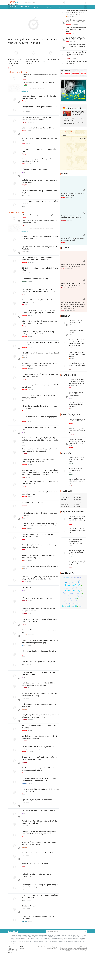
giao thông (66, 936)
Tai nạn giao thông (24, 941)
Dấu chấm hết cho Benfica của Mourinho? (37, 853)
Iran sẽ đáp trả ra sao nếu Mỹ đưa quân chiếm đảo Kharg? (77, 552)
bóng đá (55, 939)
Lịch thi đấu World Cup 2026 (54, 935)
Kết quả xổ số (64, 504)
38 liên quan (28, 163)
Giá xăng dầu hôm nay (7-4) (32, 502)
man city (54, 943)
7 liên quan (30, 464)
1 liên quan (28, 111)
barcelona (82, 936)
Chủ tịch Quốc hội (72, 585)
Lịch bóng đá (77, 506)
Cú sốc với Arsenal (29, 906)
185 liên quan (29, 154)
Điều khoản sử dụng (12, 949)
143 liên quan (29, 206)
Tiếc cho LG (26, 587)
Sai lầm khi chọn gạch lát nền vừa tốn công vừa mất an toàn (77, 430)
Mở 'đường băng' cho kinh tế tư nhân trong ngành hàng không (76, 404)
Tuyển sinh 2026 (14, 938)
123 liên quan (17, 46)
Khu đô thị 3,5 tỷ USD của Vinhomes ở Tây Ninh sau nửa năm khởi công (76, 394)
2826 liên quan (29, 143)
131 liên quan (30, 719)
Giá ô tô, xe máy (65, 506)
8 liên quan (29, 421)
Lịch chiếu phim (77, 499)
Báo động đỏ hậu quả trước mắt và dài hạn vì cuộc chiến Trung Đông (76, 541)
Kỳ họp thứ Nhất (72, 582)
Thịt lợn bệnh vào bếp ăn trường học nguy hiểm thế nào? (76, 459)
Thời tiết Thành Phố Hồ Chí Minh (70, 941)
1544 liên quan (30, 486)
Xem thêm (83, 138)
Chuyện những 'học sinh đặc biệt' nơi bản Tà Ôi (38, 82)
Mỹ (42, 943)
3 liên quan (30, 453)
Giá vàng (63, 499)
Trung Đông (65, 577)
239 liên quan (29, 539)
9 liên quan (30, 336)
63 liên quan (29, 379)
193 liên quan (29, 444)
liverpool (13, 935)
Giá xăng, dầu (77, 495)
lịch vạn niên (48, 941)
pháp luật (24, 935)
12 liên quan (30, 272)
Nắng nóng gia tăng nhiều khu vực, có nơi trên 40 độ (32, 61)
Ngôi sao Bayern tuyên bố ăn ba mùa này (37, 800)
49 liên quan (30, 389)
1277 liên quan (31, 634)
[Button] (63, 3)
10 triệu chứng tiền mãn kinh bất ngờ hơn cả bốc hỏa (76, 470)
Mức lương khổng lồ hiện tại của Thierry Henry (39, 662)
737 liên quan (29, 326)
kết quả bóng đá (43, 939)
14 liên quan (30, 921)
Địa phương (68, 132)
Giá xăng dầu (74, 939)
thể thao (50, 939)
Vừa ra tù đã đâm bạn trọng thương (35, 278)
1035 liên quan (31, 600)
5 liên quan (30, 783)
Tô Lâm (68, 603)
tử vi (80, 935)
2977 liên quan (29, 866)
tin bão (49, 943)
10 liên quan (29, 100)
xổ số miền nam (16, 939)
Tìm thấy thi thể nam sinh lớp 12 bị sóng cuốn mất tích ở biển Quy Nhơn (76, 29)
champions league (43, 935)
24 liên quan (30, 315)
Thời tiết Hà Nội (24, 943)
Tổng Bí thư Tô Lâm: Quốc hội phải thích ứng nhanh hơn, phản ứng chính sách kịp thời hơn (76, 12)
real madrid (59, 943)
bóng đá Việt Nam (16, 943)
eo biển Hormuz (76, 577)
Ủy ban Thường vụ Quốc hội (72, 593)
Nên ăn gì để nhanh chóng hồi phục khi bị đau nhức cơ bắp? (77, 481)
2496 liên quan (69, 197)
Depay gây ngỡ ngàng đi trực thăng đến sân (38, 810)
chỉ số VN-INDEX (71, 935)
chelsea (61, 941)
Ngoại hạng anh (59, 936)
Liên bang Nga (33, 941)
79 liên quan (30, 368)
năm (66, 580)
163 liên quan (28, 581)
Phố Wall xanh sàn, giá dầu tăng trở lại (36, 863)
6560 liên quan (31, 505)
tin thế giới (81, 939)
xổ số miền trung (22, 938)
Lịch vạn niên (77, 504)
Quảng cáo (10, 952)
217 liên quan (31, 122)
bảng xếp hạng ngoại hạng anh (65, 938)
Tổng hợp (22, 948)
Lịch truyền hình (77, 497)
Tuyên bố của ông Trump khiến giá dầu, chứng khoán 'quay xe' (77, 365)
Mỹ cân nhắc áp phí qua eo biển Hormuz (37, 598)
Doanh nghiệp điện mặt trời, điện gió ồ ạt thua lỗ (40, 566)
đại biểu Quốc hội (69, 606)
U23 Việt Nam (35, 935)
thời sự (29, 935)
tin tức (45, 943)
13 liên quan (28, 908)
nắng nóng (79, 596)
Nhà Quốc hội (72, 598)
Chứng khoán (64, 501)
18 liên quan (28, 195)
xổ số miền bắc (40, 941)
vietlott (22, 936)
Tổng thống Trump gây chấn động (34, 169)
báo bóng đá (18, 935)
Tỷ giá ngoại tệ (65, 497)
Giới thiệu (10, 948)
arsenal (65, 943)
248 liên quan (75, 16)
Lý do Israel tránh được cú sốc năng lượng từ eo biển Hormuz (77, 562)
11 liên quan (28, 517)
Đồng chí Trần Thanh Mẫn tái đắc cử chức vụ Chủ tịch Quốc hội (77, 354)
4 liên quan (30, 847)
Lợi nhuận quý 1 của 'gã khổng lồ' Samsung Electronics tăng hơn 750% (76, 54)
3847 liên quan (31, 262)
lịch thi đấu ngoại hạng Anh (64, 939)
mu (52, 941)
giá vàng (36, 938)
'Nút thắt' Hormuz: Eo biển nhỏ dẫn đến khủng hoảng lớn (77, 530)
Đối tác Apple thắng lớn (51, 59)
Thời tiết (63, 495)
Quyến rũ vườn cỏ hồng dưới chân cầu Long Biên (39, 215)
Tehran (74, 603)
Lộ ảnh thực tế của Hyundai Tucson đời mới (38, 128)
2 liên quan (29, 130)
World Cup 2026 (28, 936)
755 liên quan (28, 172)
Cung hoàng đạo (77, 501)
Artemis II (66, 588)
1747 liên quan (30, 751)
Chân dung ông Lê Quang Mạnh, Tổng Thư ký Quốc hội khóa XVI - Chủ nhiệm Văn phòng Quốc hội (40, 440)
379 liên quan (29, 560)
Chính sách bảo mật (12, 950)
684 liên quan (29, 410)
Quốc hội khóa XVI (68, 596)
